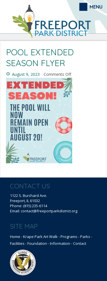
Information (60, 243)
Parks (85, 236)
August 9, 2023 (26, 74)
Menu (96, 7)
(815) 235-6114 (35, 205)
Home (15, 236)
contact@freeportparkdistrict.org (49, 210)
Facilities (17, 243)
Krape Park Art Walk (40, 236)
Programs (68, 236)
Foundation (37, 243)
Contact (79, 243)
